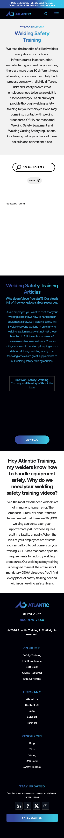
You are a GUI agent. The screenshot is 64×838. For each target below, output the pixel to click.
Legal (32, 711)
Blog (32, 743)
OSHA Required (32, 672)
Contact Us (32, 705)
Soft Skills (32, 667)
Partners (32, 722)
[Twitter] (36, 806)
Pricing (32, 755)
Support (32, 716)
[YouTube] (45, 806)
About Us (32, 699)
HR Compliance (32, 661)
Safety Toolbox (32, 766)
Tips (31, 749)
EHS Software (32, 678)
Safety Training (32, 655)
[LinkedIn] (19, 806)
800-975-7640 (32, 620)
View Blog (32, 439)
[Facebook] (27, 806)
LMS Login (31, 761)
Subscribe (32, 817)
